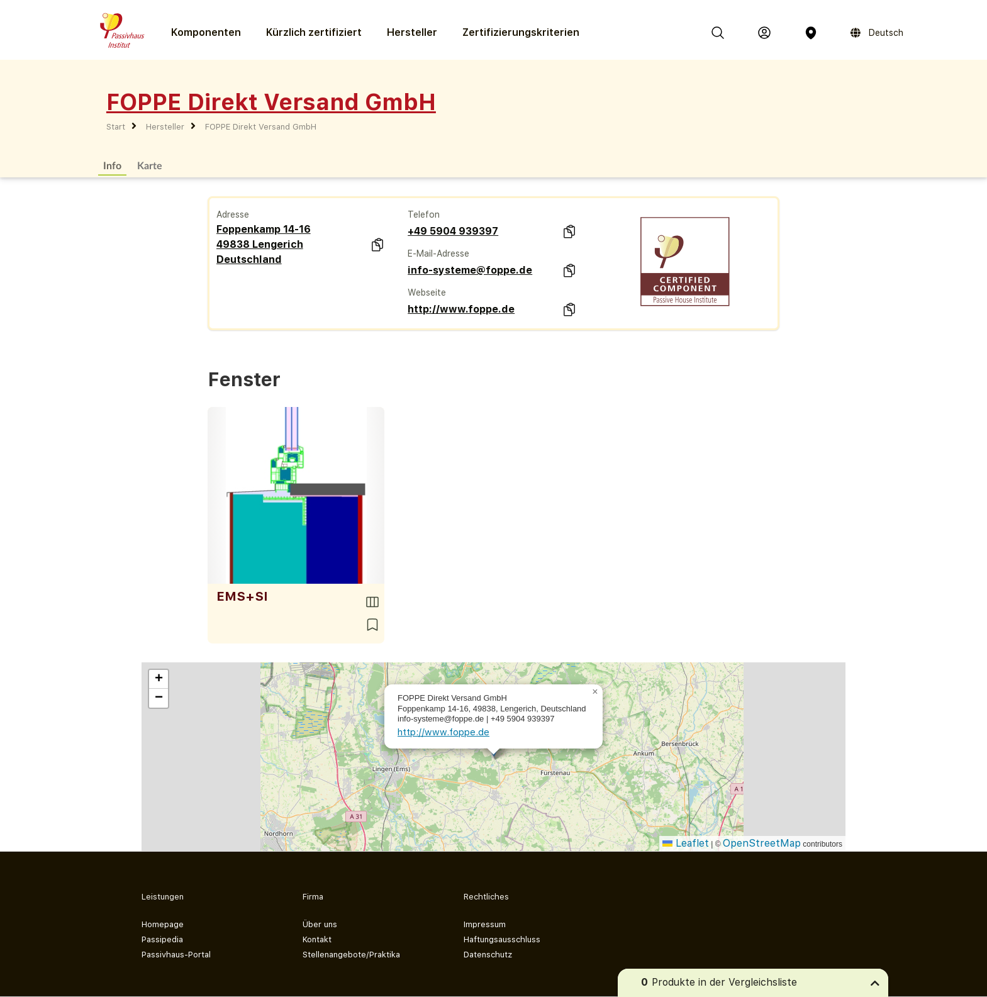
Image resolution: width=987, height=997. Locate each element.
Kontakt (317, 939)
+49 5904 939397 (453, 231)
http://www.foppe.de (461, 309)
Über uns (320, 924)
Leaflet (685, 843)
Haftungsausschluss (502, 939)
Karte (149, 165)
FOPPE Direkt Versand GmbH (260, 126)
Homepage (163, 924)
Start (115, 126)
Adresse (232, 214)
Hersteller (412, 32)
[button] (595, 691)
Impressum (485, 924)
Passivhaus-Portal (176, 954)
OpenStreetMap (762, 843)
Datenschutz (488, 954)
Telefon (424, 214)
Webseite (427, 292)
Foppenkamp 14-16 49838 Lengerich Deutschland (263, 244)
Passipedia (162, 939)
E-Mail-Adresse (438, 253)
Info (112, 165)
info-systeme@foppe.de (470, 270)
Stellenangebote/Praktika (351, 954)
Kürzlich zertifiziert (314, 32)
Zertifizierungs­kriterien (520, 32)
